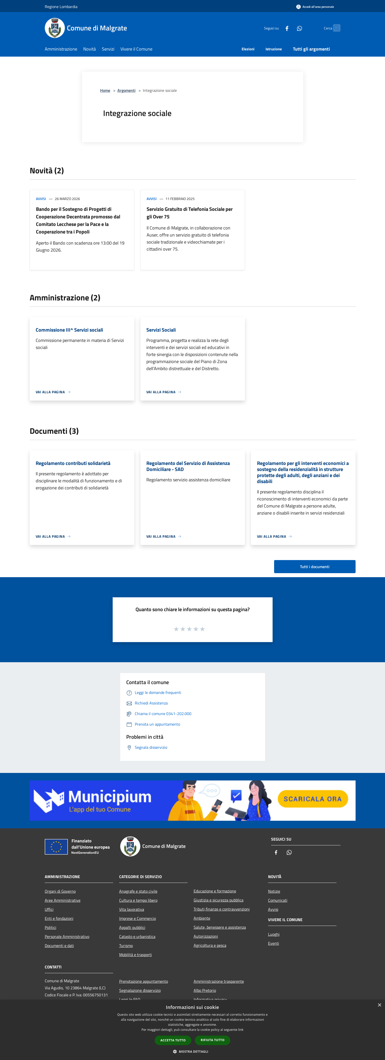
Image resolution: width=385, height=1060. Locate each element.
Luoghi (274, 934)
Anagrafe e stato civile (138, 891)
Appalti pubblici (132, 927)
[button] (192, 1051)
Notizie (274, 891)
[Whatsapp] (290, 27)
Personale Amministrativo (67, 936)
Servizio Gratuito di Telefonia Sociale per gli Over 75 (190, 212)
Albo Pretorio (205, 990)
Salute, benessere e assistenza (220, 927)
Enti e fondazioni (59, 918)
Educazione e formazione (215, 891)
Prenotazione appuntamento (143, 981)
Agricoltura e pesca (210, 945)
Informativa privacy (210, 999)
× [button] (379, 1005)
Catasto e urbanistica (137, 936)
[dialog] (192, 1030)
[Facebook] (277, 27)
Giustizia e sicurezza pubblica (218, 900)
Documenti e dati (59, 946)
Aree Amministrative (62, 900)
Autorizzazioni (206, 936)
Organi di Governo (60, 891)
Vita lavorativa (131, 909)
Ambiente (202, 918)
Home (105, 90)
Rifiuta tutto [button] (213, 1040)
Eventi (273, 943)
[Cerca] (334, 28)
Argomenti (126, 90)
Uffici (49, 909)
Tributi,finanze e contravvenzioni (222, 909)
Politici (50, 927)
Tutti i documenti (314, 567)
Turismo (126, 946)
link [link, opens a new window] (240, 1030)
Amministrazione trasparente (219, 981)
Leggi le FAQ (129, 999)
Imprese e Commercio (137, 918)
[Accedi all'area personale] (315, 7)
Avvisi (41, 198)
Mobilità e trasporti (135, 955)
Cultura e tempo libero (138, 900)
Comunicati (277, 900)
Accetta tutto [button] (173, 1040)
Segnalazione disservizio (140, 990)
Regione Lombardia (61, 7)
